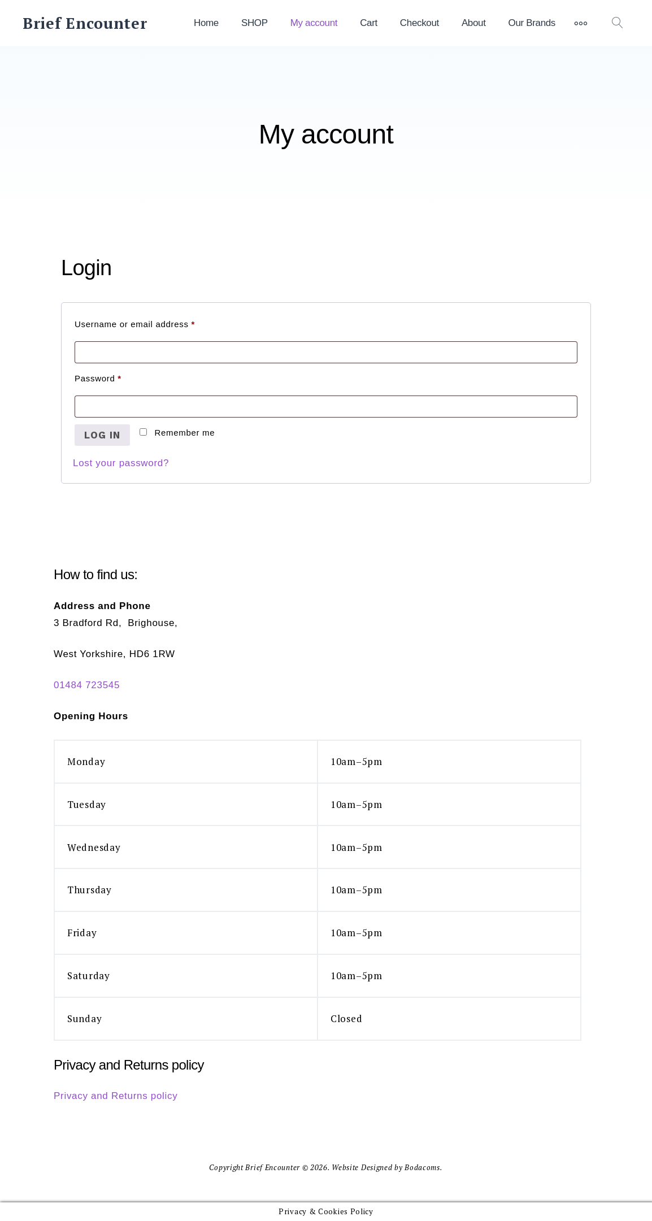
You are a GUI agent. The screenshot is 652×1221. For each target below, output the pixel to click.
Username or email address (153, 322)
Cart (368, 23)
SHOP (254, 23)
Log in (102, 435)
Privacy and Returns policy (115, 1095)
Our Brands (531, 23)
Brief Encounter (85, 23)
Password (116, 376)
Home (206, 23)
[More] (581, 23)
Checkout (419, 23)
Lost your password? (121, 463)
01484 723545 (87, 685)
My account (313, 23)
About (474, 23)
